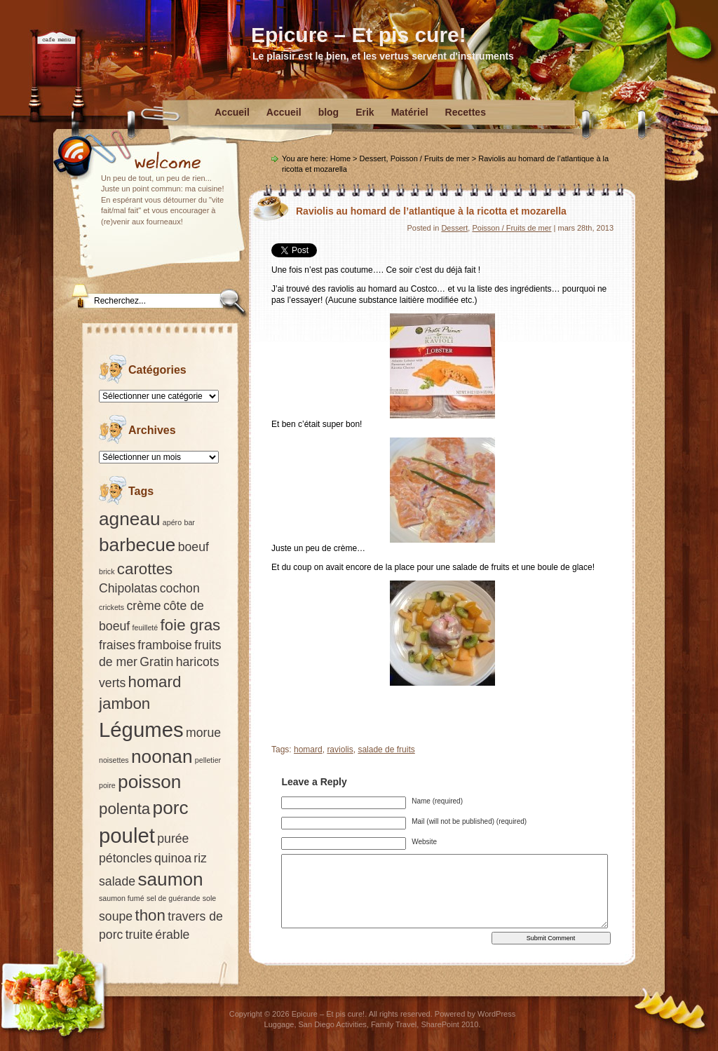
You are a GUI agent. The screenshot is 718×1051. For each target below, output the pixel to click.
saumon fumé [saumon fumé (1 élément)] (121, 898)
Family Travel (393, 1024)
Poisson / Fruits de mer (430, 158)
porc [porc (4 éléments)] (171, 807)
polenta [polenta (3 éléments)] (124, 809)
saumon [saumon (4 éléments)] (170, 879)
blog (328, 112)
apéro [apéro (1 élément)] (172, 522)
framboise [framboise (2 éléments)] (164, 645)
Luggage (279, 1024)
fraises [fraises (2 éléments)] (117, 645)
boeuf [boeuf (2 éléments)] (193, 547)
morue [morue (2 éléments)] (203, 733)
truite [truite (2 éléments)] (139, 935)
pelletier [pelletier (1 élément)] (208, 760)
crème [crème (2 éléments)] (143, 606)
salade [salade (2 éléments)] (117, 881)
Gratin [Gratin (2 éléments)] (156, 662)
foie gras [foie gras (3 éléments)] (191, 625)
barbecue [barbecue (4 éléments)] (137, 544)
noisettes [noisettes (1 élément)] (114, 760)
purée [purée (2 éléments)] (173, 839)
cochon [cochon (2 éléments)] (180, 588)
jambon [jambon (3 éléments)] (124, 703)
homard (308, 749)
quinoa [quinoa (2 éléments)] (172, 858)
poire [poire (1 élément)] (107, 785)
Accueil (232, 112)
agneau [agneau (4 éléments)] (130, 518)
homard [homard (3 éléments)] (155, 682)
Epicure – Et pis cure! (358, 34)
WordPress (496, 1014)
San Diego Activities (333, 1024)
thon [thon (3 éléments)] (150, 915)
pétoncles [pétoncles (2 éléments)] (125, 858)
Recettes (465, 112)
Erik (364, 112)
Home (340, 158)
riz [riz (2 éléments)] (200, 858)
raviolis (340, 749)
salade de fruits (386, 749)
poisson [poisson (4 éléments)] (149, 781)
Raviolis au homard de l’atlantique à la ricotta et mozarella (431, 211)
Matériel (409, 112)
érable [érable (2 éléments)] (172, 935)
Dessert (373, 158)
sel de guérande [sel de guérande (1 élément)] (173, 898)
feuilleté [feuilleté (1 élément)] (145, 627)
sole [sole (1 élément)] (210, 898)
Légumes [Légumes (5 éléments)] (141, 729)
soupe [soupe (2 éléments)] (116, 916)
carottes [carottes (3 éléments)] (144, 569)
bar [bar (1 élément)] (189, 522)
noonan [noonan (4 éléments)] (162, 756)
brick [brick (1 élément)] (107, 571)
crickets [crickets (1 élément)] (111, 607)
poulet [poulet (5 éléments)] (127, 835)
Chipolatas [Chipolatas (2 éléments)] (128, 588)
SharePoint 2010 (449, 1024)
